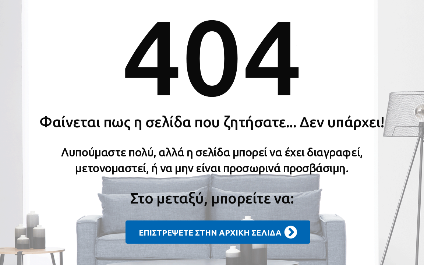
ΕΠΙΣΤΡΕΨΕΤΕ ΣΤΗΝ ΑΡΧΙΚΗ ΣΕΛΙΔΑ (218, 232)
